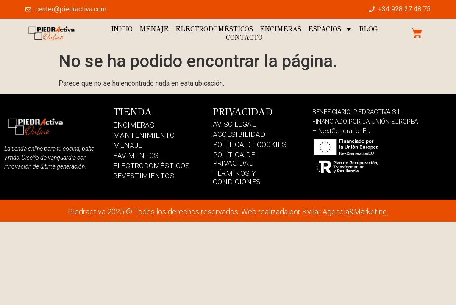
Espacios (330, 29)
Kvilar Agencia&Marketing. (345, 211)
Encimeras (280, 29)
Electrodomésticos (214, 29)
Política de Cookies (249, 144)
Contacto (244, 37)
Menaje (154, 29)
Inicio (122, 29)
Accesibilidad (239, 134)
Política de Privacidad (234, 158)
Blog (368, 29)
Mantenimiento (144, 135)
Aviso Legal (234, 124)
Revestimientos (143, 176)
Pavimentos (135, 155)
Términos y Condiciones (237, 177)
